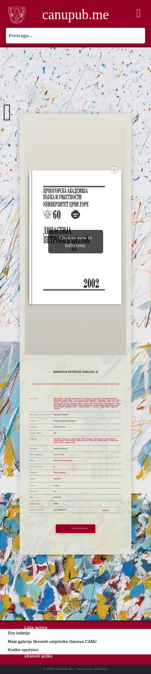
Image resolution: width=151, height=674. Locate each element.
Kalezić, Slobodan (70, 440)
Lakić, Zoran (92, 440)
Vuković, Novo (111, 400)
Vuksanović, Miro (88, 404)
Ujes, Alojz (66, 404)
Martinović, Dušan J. (76, 404)
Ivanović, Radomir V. (67, 400)
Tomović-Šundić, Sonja (104, 402)
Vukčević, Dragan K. (87, 439)
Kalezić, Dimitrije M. (91, 400)
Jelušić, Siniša (92, 402)
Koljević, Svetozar (79, 400)
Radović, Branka (58, 404)
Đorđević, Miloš (77, 398)
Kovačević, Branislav (82, 440)
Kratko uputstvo (23, 650)
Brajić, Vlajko (61, 405)
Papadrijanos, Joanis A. (71, 407)
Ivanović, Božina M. (109, 404)
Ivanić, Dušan (57, 400)
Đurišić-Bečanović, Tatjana (109, 398)
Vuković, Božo (63, 402)
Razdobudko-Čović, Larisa (112, 405)
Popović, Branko (96, 398)
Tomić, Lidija (67, 398)
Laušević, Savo (115, 402)
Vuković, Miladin (75, 439)
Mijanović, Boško (58, 398)
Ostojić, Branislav (105, 407)
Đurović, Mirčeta (98, 439)
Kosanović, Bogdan (59, 407)
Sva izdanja (19, 633)
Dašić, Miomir (102, 400)
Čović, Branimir (86, 398)
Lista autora (35, 627)
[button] (138, 13)
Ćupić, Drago (95, 407)
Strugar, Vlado (113, 440)
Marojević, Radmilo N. (85, 407)
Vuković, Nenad (73, 402)
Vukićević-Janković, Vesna (86, 405)
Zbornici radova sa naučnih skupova (63, 460)
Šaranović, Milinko (59, 442)
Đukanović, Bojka (83, 402)
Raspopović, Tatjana (70, 442)
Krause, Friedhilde (99, 405)
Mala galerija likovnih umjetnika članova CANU (52, 642)
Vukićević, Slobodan (72, 405)
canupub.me (75, 14)
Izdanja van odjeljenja (59, 472)
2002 (55, 433)
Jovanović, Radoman (59, 440)
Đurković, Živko (98, 404)
